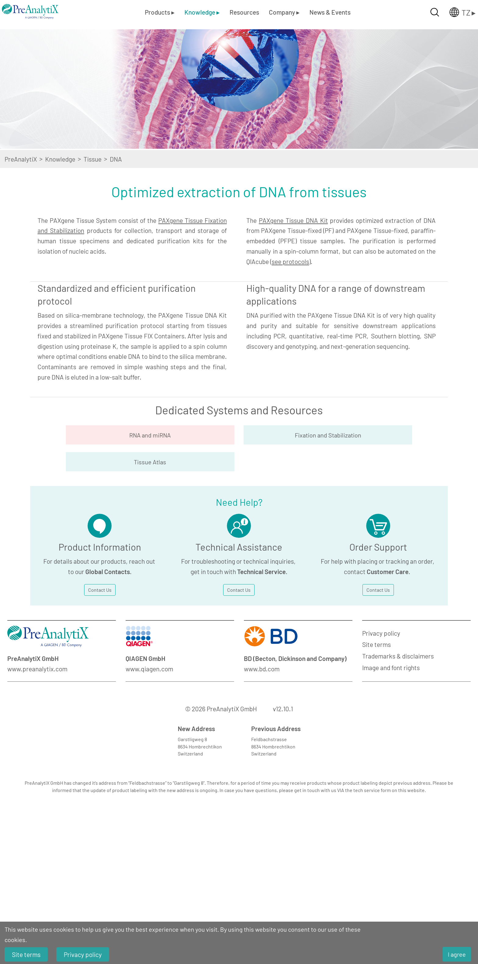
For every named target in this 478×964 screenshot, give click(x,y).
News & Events (330, 12)
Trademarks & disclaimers (398, 755)
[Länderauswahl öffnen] (457, 12)
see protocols (290, 261)
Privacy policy (381, 731)
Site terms (376, 743)
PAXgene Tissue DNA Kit (293, 220)
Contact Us (100, 688)
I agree (457, 954)
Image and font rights (391, 766)
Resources (244, 12)
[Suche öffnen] (435, 12)
